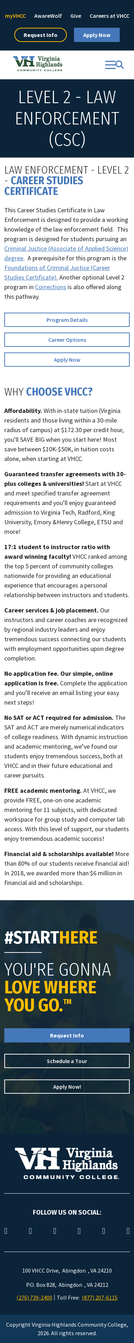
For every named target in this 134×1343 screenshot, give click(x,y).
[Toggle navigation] (110, 65)
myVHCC (15, 15)
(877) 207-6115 (100, 1297)
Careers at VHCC (109, 15)
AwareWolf (48, 15)
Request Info (41, 34)
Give (75, 15)
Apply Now (96, 34)
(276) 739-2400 (34, 1297)
